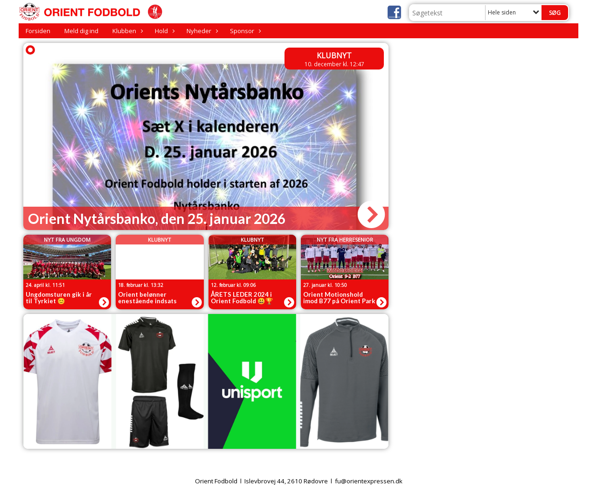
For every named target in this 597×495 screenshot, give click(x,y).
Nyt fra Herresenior (345, 239)
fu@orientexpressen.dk (369, 481)
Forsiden (38, 31)
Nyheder (201, 31)
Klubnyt (334, 55)
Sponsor (244, 31)
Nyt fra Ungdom (67, 239)
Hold (164, 31)
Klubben (126, 31)
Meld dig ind (81, 31)
